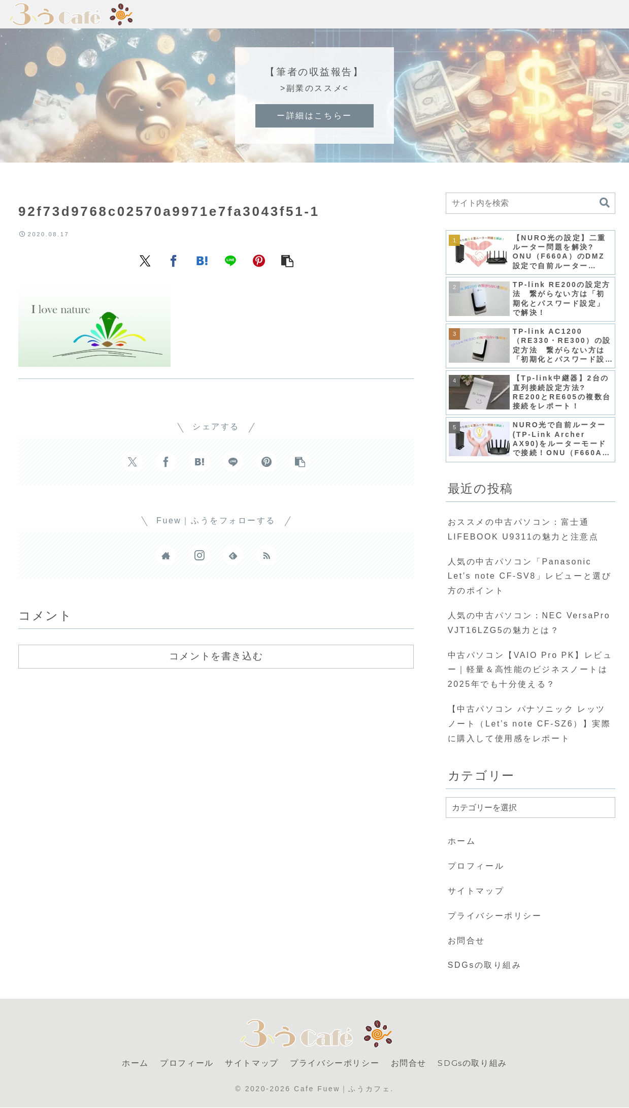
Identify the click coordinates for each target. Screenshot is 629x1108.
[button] (287, 260)
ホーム (462, 841)
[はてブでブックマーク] (202, 260)
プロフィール (476, 866)
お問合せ (466, 940)
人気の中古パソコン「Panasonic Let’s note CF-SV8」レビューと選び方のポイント (529, 576)
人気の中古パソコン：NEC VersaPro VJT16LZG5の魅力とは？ (529, 623)
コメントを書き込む (216, 656)
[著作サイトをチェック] (166, 555)
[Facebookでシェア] (173, 260)
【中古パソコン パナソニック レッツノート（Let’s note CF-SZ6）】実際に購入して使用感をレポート (529, 724)
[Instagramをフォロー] (199, 555)
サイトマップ (476, 891)
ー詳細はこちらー (314, 115)
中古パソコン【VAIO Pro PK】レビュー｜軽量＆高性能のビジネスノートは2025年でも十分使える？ (530, 670)
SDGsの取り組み (485, 965)
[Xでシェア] (145, 260)
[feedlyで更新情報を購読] (233, 555)
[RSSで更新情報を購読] (266, 555)
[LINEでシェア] (230, 260)
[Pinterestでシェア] (259, 260)
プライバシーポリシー (495, 915)
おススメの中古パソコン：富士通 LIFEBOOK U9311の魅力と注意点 (523, 529)
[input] (531, 203)
